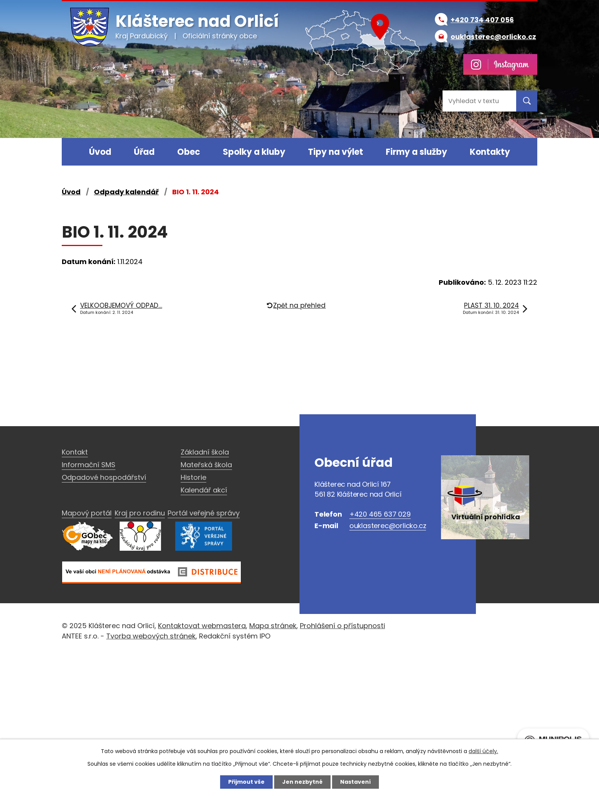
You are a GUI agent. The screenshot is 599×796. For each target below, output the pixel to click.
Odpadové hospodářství (104, 477)
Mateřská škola (206, 464)
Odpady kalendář (126, 192)
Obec (188, 152)
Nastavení (355, 782)
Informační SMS (88, 464)
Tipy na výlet (335, 152)
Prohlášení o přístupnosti (342, 625)
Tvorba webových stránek (151, 636)
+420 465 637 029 (380, 514)
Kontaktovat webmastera (202, 625)
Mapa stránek (272, 625)
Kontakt (75, 452)
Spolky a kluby (254, 152)
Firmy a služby (416, 152)
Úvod (100, 152)
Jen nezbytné (302, 782)
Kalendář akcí (204, 490)
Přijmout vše (246, 782)
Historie (193, 477)
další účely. (483, 751)
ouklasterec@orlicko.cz (387, 525)
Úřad (144, 152)
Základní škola (205, 452)
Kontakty (490, 152)
